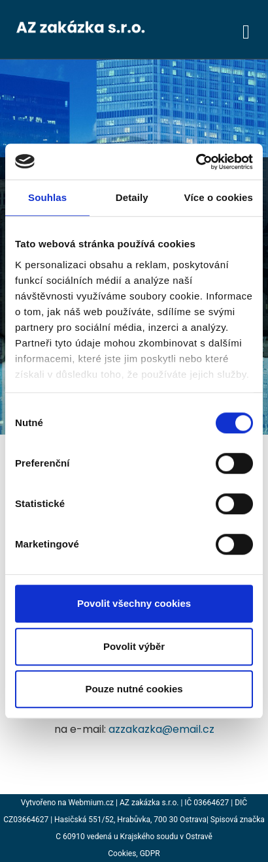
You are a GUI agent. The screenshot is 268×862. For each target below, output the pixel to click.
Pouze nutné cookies (133, 688)
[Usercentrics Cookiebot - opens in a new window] (196, 161)
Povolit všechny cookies (134, 603)
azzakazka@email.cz (161, 729)
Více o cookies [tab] (218, 197)
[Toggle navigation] (246, 29)
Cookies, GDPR (133, 853)
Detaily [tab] (132, 197)
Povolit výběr (134, 646)
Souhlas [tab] (47, 197)
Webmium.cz (91, 802)
